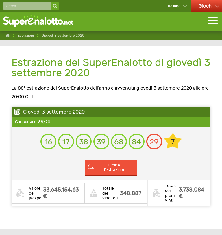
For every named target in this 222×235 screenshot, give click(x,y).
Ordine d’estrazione (114, 167)
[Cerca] (27, 6)
